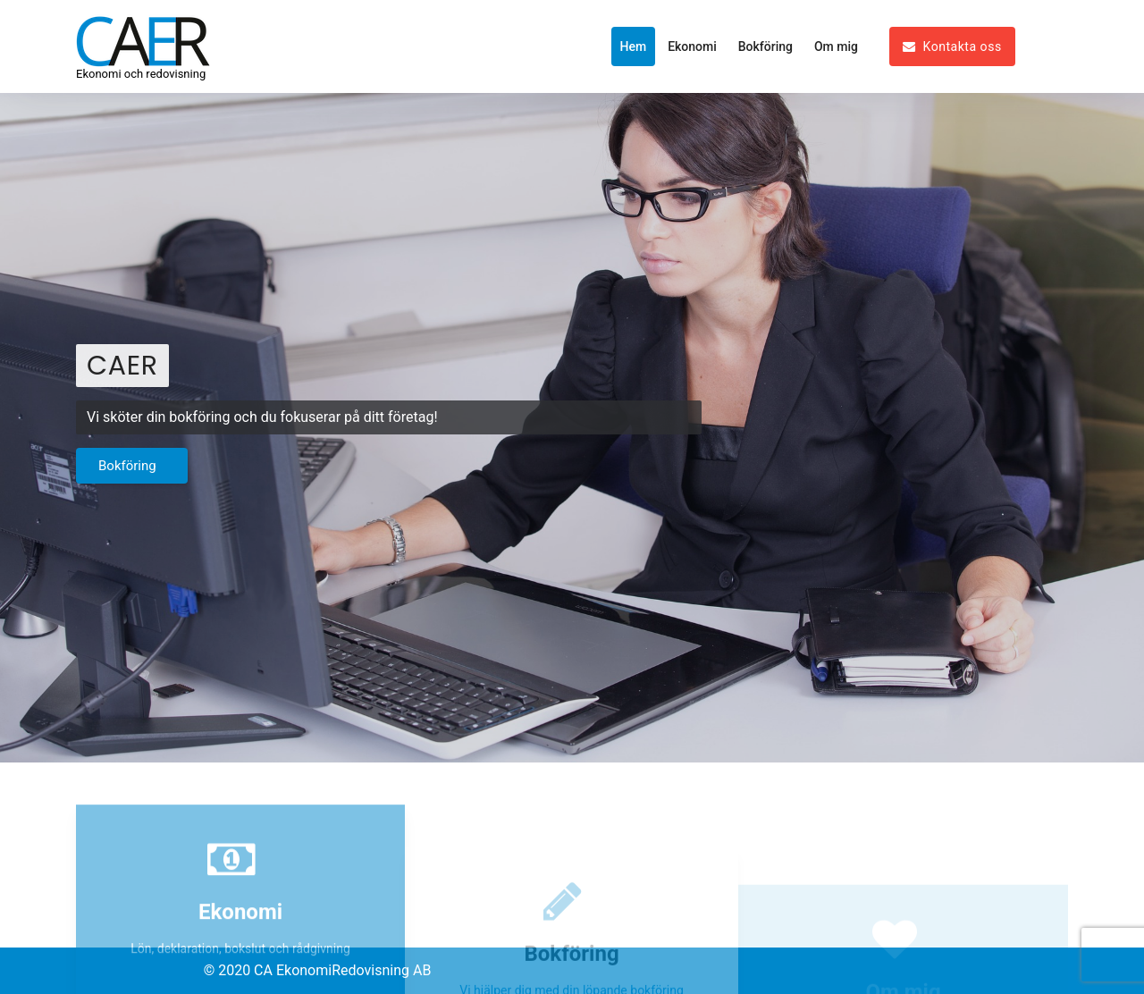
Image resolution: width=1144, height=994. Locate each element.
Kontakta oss (952, 46)
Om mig (836, 46)
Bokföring (765, 46)
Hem (633, 46)
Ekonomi (692, 46)
